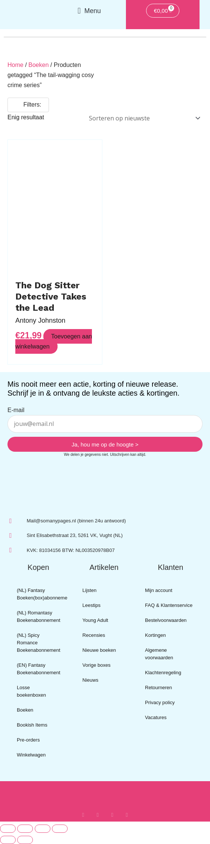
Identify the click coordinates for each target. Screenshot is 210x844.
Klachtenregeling (163, 672)
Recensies (94, 635)
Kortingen (155, 635)
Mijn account (158, 590)
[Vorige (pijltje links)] (8, 840)
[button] (89, 11)
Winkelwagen (31, 755)
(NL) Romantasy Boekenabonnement (38, 616)
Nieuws (91, 680)
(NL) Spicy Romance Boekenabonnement (38, 642)
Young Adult (95, 620)
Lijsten (90, 590)
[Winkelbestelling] (143, 118)
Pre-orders (28, 740)
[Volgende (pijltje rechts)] (25, 840)
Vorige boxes (97, 665)
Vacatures (156, 717)
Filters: (28, 104)
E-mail (15, 410)
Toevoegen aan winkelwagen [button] (53, 341)
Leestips (92, 605)
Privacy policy (160, 702)
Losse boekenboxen (31, 691)
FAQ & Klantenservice (168, 605)
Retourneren (158, 687)
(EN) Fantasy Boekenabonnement (38, 668)
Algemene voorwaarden (159, 653)
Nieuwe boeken (99, 650)
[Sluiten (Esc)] (60, 829)
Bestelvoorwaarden (165, 620)
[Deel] (42, 829)
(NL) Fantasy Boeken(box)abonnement (42, 594)
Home (15, 65)
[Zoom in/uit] (8, 829)
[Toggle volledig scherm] (25, 829)
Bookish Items (32, 725)
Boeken (38, 65)
